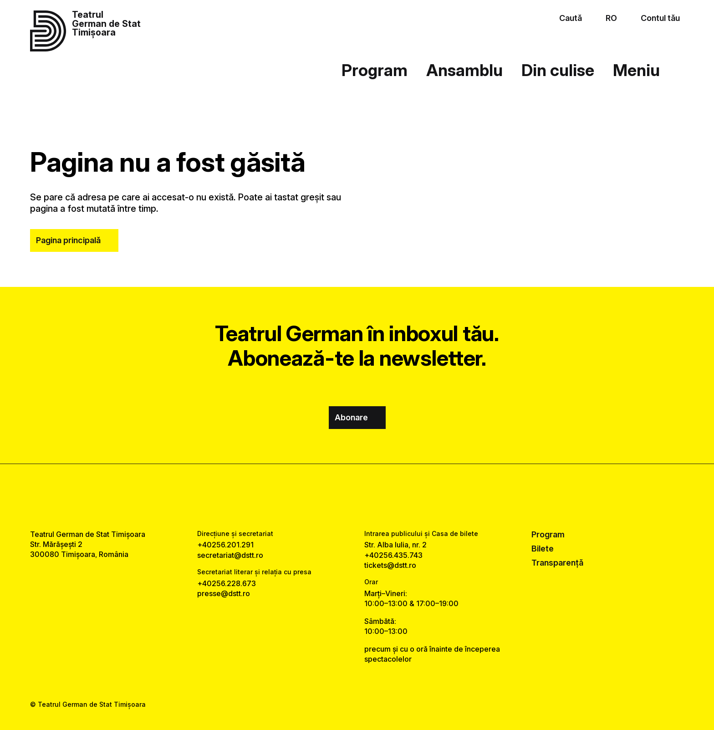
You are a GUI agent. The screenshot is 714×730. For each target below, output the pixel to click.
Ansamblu (464, 70)
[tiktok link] (384, 496)
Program (375, 70)
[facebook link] (329, 496)
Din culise (557, 70)
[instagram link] (357, 496)
